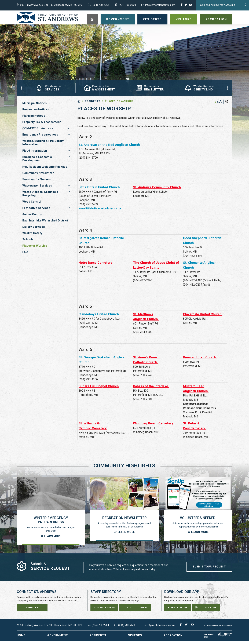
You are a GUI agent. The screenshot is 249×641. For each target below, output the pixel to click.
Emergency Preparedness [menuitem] (40, 134)
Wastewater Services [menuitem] (37, 185)
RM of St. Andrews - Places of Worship (47, 17)
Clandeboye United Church (99, 314)
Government (57, 635)
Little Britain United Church (99, 187)
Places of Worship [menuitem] (34, 245)
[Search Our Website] (222, 5)
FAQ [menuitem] (25, 252)
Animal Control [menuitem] (32, 214)
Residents (92, 101)
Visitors (135, 635)
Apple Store (178, 607)
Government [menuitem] (117, 19)
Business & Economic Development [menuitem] (37, 158)
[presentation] (21, 87)
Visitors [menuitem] (184, 19)
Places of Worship (119, 101)
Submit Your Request (209, 566)
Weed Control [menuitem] (31, 201)
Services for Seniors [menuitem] (36, 179)
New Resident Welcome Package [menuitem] (44, 166)
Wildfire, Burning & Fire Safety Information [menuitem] (43, 142)
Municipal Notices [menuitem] (34, 103)
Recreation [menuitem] (216, 19)
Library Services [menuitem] (33, 226)
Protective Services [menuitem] (36, 208)
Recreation (173, 635)
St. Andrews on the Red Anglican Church (109, 145)
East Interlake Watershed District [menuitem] (45, 220)
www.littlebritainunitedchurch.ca (100, 208)
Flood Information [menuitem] (34, 150)
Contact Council (135, 607)
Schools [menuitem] (27, 239)
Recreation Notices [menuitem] (35, 109)
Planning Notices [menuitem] (33, 115)
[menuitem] (92, 19)
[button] (68, 128)
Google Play (205, 607)
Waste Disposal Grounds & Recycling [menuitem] (40, 193)
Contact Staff (104, 607)
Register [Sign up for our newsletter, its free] (32, 607)
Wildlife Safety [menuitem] (32, 233)
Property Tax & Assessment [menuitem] (41, 122)
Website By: (218, 635)
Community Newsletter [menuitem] (38, 173)
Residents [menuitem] (152, 19)
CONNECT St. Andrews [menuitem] (37, 128)
